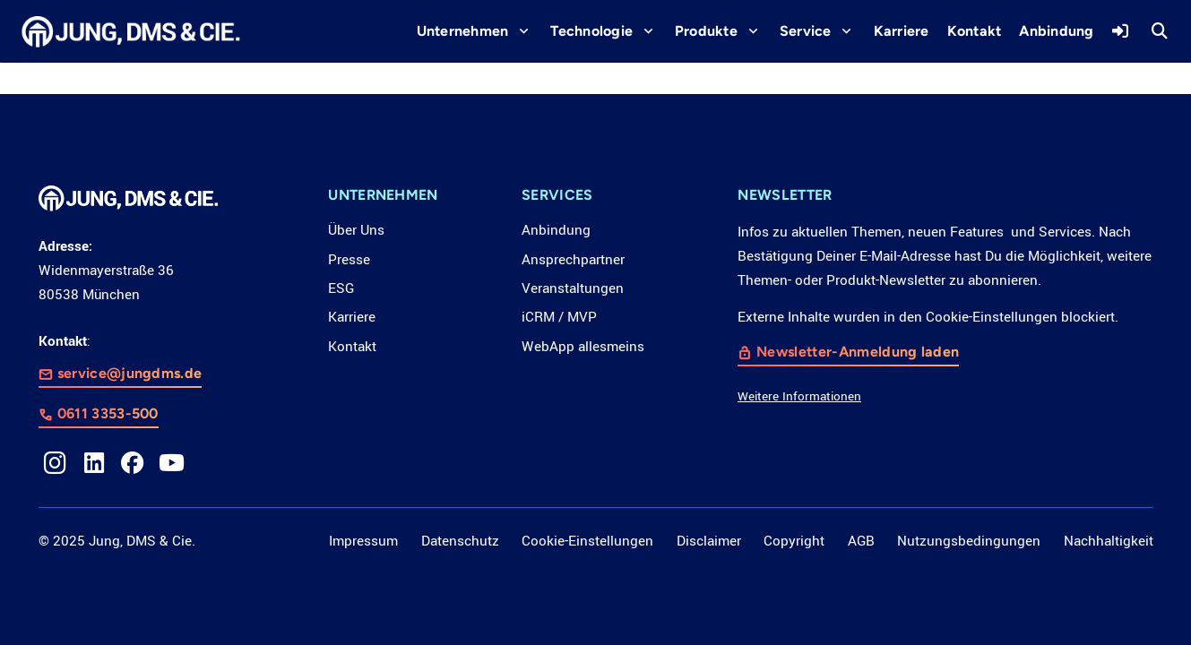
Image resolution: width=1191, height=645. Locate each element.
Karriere (351, 317)
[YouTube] (172, 463)
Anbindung (556, 230)
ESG (341, 288)
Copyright (794, 541)
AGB (861, 541)
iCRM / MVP (559, 317)
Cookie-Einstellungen (587, 541)
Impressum (363, 541)
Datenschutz (460, 541)
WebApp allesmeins (583, 347)
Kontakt (352, 347)
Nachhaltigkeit (1108, 541)
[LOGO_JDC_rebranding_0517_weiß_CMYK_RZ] (131, 31)
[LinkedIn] (94, 463)
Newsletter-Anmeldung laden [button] (858, 352)
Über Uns (356, 230)
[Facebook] (133, 463)
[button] (520, 31)
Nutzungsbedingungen (968, 541)
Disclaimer (709, 541)
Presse (349, 260)
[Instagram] (56, 463)
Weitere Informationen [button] (799, 397)
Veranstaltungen (573, 288)
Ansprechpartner (573, 260)
